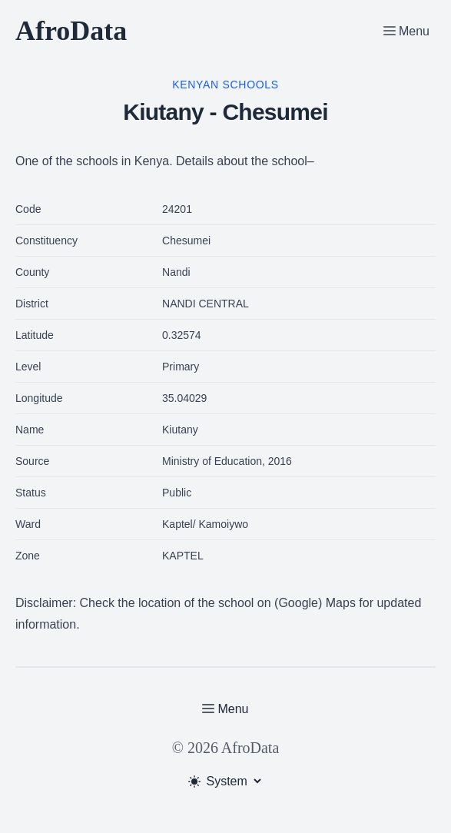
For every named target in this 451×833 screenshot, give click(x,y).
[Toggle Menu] (406, 31)
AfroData (71, 30)
